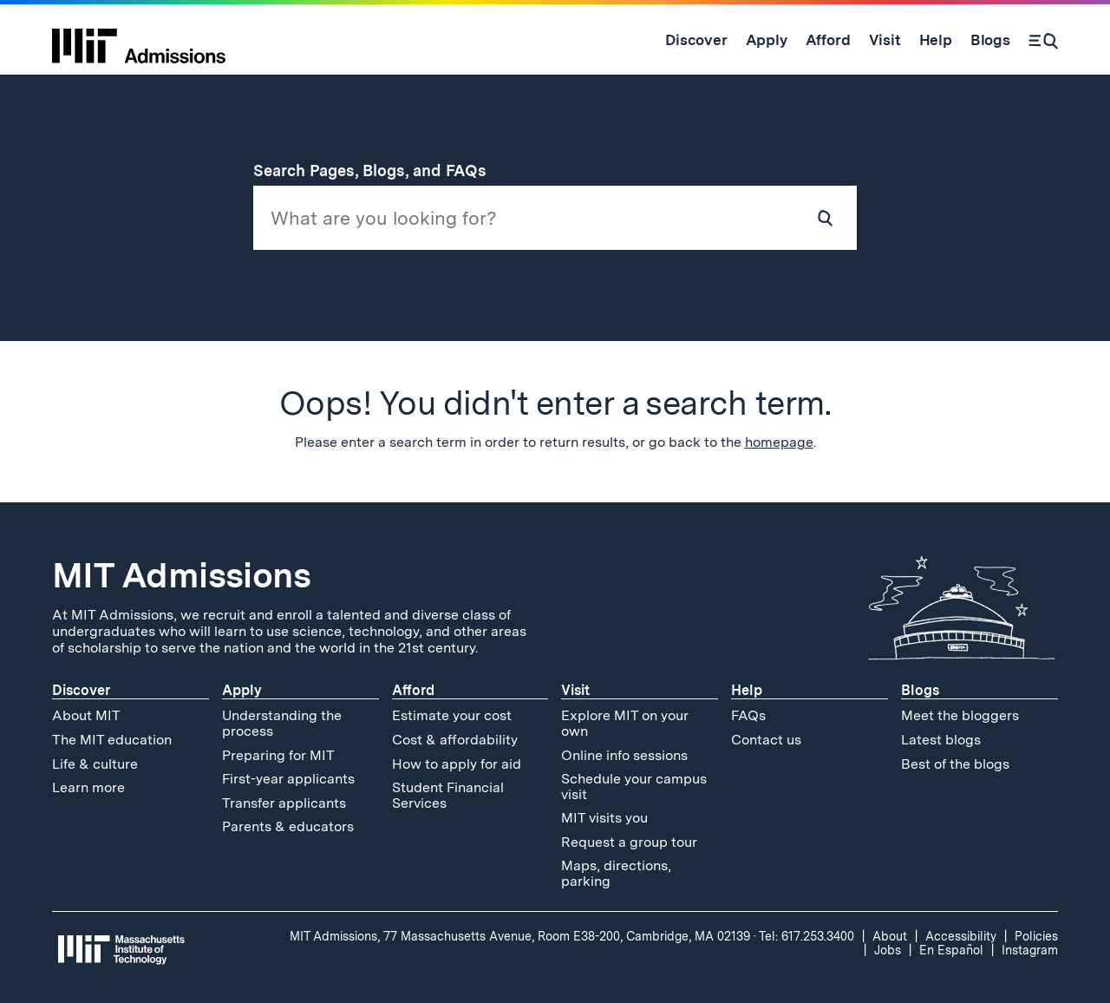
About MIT (86, 715)
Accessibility (960, 936)
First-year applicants (288, 778)
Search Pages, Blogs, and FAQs (379, 170)
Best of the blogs (955, 764)
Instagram (1030, 950)
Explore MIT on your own (625, 723)
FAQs (748, 715)
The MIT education (112, 739)
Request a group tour (629, 842)
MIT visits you (604, 818)
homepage (779, 442)
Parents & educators (288, 826)
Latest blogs (941, 739)
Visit (575, 690)
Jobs (887, 950)
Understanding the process (282, 723)
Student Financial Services (448, 795)
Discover (81, 690)
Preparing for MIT (278, 755)
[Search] (1043, 39)
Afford (413, 690)
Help (746, 690)
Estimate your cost (452, 715)
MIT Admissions (181, 575)
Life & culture (95, 764)
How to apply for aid (456, 764)
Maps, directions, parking (616, 873)
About (889, 936)
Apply (242, 690)
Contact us (766, 739)
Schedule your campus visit (634, 786)
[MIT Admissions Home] (138, 40)
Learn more (88, 787)
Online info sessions (624, 755)
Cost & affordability (455, 739)
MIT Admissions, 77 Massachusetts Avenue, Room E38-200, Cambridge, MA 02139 (520, 936)
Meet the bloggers (960, 715)
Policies (1036, 936)
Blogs (920, 690)
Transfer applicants (284, 803)
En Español (951, 950)
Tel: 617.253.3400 (806, 936)
